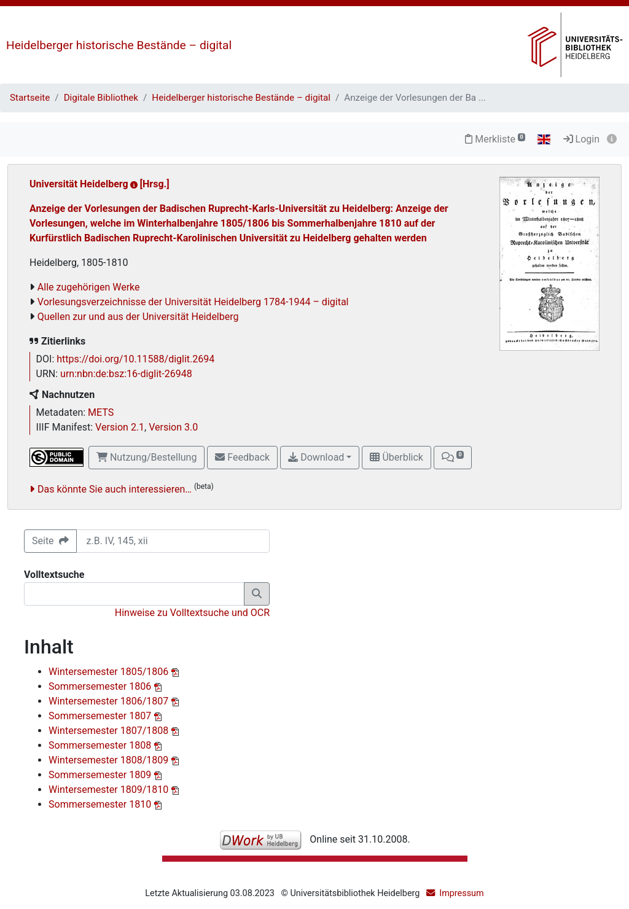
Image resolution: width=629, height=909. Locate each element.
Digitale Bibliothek (101, 97)
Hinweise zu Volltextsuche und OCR (192, 612)
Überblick (396, 457)
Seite (50, 541)
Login (581, 139)
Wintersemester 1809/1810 (110, 789)
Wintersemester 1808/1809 (110, 760)
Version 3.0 (173, 427)
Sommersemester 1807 (101, 716)
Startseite (30, 97)
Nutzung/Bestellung (146, 457)
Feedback (242, 457)
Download (316, 457)
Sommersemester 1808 (101, 745)
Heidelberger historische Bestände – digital (119, 45)
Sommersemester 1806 (101, 686)
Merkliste (495, 139)
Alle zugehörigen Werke (88, 287)
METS (101, 412)
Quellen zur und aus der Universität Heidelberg (138, 316)
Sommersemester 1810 (101, 804)
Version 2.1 (119, 427)
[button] (453, 457)
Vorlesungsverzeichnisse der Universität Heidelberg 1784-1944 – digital (193, 302)
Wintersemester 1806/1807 (110, 701)
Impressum (461, 893)
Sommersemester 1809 (101, 775)
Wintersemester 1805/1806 (110, 671)
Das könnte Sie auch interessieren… (114, 489)
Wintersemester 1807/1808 (110, 730)
